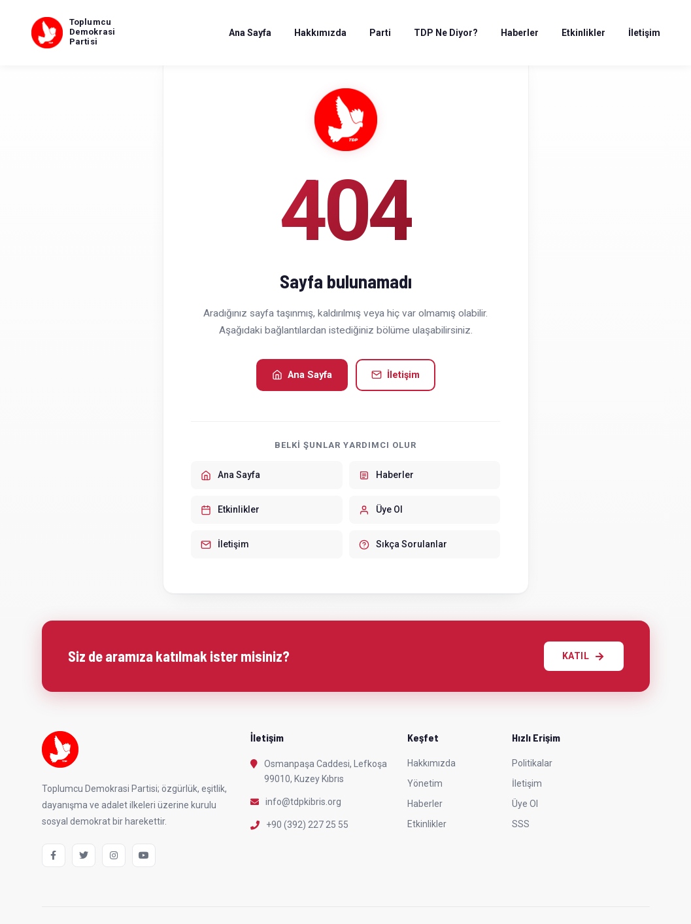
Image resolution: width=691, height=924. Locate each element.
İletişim (644, 32)
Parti (380, 32)
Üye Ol (525, 803)
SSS (521, 824)
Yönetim (425, 783)
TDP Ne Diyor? (446, 32)
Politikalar (532, 763)
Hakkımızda (320, 32)
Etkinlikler (583, 32)
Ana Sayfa (250, 32)
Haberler (520, 32)
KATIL (583, 656)
